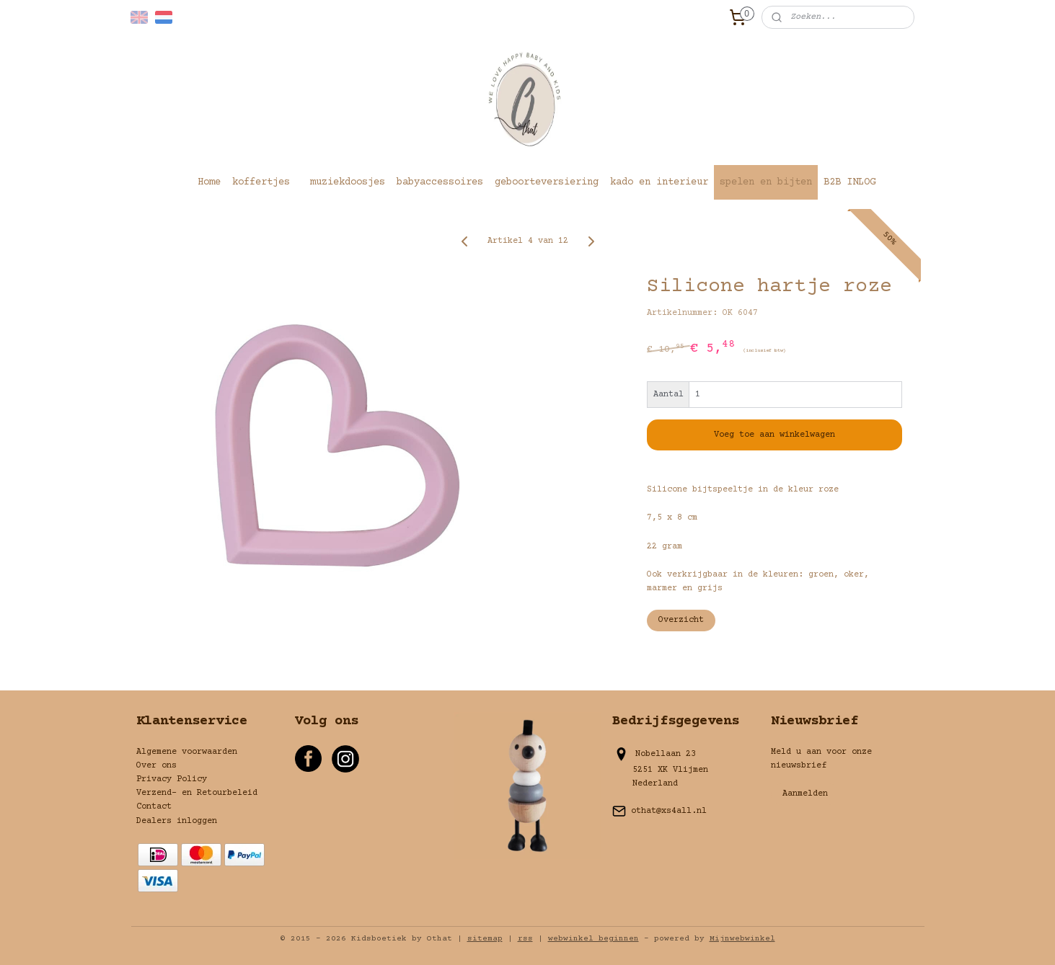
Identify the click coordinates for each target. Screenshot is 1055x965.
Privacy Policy (171, 779)
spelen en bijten (766, 182)
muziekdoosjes (347, 182)
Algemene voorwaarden (186, 752)
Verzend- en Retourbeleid (196, 793)
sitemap (485, 938)
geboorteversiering (547, 182)
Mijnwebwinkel (742, 938)
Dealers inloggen (176, 821)
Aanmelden (805, 794)
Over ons (156, 765)
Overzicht (681, 620)
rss (525, 938)
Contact (154, 806)
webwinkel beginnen (593, 938)
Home (209, 182)
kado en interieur (659, 182)
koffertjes (261, 182)
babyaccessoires (440, 182)
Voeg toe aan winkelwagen (774, 435)
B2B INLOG (849, 182)
